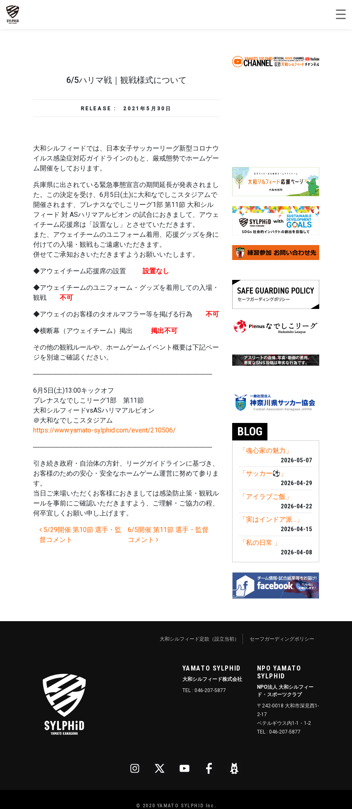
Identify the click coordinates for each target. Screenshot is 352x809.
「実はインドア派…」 (271, 519)
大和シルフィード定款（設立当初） (199, 639)
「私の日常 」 (260, 543)
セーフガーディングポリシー (282, 639)
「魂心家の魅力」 (265, 450)
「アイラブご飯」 (265, 496)
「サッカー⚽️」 (263, 473)
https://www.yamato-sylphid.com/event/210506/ (104, 430)
